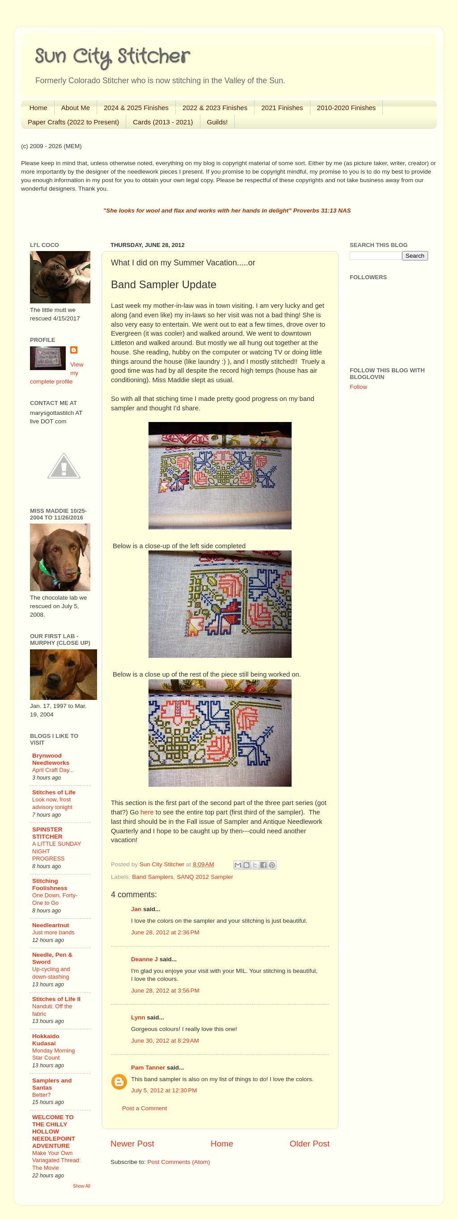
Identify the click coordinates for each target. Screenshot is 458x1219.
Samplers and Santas (52, 1084)
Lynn (138, 1017)
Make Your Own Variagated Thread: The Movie (56, 1160)
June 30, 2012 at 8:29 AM (165, 1040)
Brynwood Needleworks (50, 759)
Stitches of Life (54, 792)
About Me (75, 107)
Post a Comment (144, 1108)
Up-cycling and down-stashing (51, 973)
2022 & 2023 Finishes (214, 107)
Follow (358, 387)
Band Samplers (152, 877)
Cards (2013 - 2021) (163, 122)
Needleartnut (50, 925)
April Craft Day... (53, 770)
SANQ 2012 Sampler (205, 877)
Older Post (310, 1143)
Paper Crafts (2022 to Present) (73, 122)
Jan (136, 909)
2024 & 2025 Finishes (136, 107)
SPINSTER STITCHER (47, 833)
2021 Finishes (282, 107)
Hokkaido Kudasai (45, 1040)
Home (38, 107)
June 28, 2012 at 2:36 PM (165, 932)
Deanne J (144, 959)
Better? (41, 1094)
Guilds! (217, 122)
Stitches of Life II (56, 999)
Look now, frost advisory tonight (52, 803)
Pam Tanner (148, 1067)
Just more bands (53, 932)
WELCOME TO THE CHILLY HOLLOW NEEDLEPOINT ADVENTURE (53, 1131)
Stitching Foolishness (50, 884)
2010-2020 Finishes (346, 107)
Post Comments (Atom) (179, 1162)
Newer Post (132, 1143)
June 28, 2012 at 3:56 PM (165, 990)
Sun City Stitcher (111, 56)
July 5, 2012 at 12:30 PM (164, 1090)
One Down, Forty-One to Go (54, 899)
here (147, 812)
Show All (81, 1186)
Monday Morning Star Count (53, 1054)
